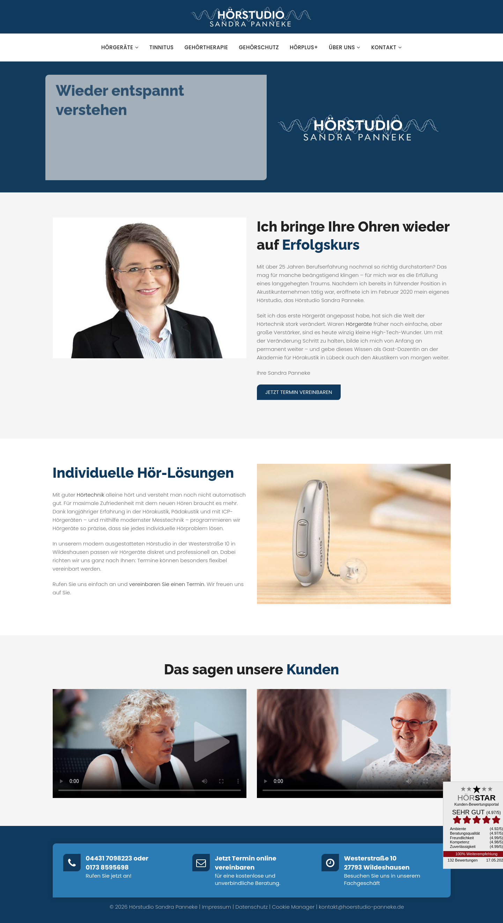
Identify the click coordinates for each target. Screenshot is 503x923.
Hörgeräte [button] (120, 47)
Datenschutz (251, 906)
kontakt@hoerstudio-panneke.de (361, 906)
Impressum (216, 906)
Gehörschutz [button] (259, 47)
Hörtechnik (90, 494)
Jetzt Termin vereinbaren (300, 392)
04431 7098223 (109, 858)
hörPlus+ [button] (304, 47)
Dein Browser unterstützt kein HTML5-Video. (149, 743)
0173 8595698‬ (107, 867)
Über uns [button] (344, 47)
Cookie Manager (293, 906)
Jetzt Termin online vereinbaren (245, 863)
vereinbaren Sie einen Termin (166, 584)
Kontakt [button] (386, 47)
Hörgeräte (359, 324)
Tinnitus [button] (161, 47)
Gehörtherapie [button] (206, 47)
